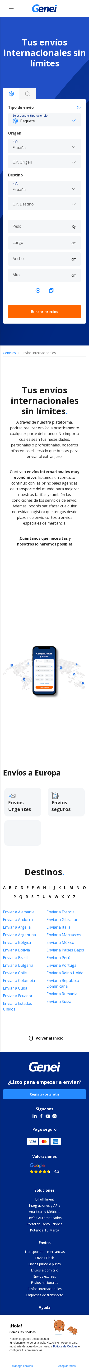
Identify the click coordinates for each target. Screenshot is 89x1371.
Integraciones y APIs (44, 1205)
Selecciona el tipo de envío (30, 115)
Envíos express (44, 1276)
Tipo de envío (44, 107)
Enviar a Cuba (15, 988)
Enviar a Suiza (59, 1001)
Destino (15, 175)
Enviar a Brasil (15, 957)
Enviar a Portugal (62, 965)
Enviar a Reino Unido (65, 973)
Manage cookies (22, 1366)
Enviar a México (60, 942)
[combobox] (44, 145)
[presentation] (44, 161)
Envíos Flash (44, 1258)
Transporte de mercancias (44, 1251)
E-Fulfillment (44, 1199)
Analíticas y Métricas (44, 1211)
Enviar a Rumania (62, 993)
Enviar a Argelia (17, 927)
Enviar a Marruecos (64, 934)
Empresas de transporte (44, 1295)
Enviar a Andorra (18, 919)
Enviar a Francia (61, 912)
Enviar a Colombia (19, 980)
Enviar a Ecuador (18, 995)
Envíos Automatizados (44, 1218)
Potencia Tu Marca (44, 1230)
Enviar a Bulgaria (18, 965)
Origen (14, 133)
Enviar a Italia (58, 927)
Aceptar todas (67, 1366)
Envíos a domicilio (44, 1270)
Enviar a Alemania (18, 912)
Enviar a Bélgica (17, 942)
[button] (44, 119)
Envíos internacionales (45, 1288)
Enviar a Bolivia (16, 950)
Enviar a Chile (15, 973)
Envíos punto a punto (44, 1264)
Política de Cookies (65, 1346)
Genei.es (9, 352)
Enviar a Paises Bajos (65, 950)
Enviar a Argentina (19, 934)
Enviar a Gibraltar (62, 919)
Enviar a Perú (58, 957)
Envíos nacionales (44, 1282)
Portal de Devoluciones (44, 1224)
